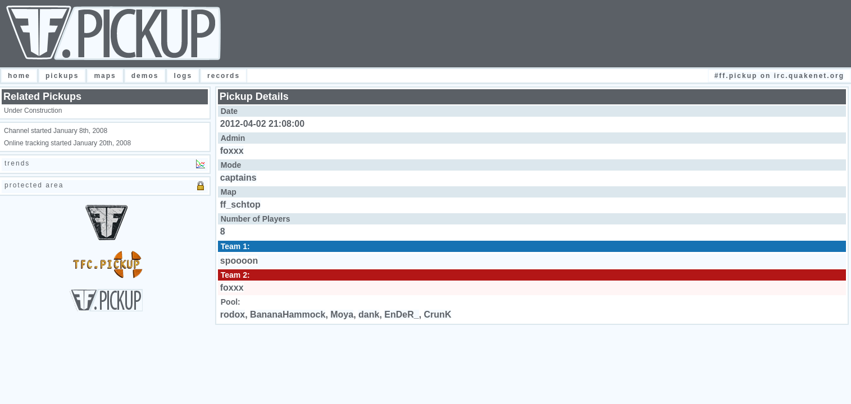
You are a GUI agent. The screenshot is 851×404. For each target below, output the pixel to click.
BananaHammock (287, 314)
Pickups (62, 76)
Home (19, 76)
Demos (145, 76)
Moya (341, 314)
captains (238, 177)
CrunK (438, 314)
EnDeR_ (401, 314)
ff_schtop (240, 204)
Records (223, 76)
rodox (232, 314)
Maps (105, 76)
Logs (183, 76)
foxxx (232, 150)
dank (368, 314)
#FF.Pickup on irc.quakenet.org (779, 76)
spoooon (239, 260)
